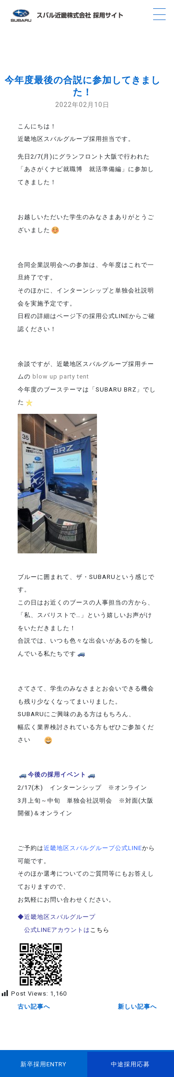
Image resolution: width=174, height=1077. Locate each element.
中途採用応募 (130, 1064)
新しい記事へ (137, 1006)
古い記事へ (34, 1006)
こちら (100, 930)
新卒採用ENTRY (43, 1064)
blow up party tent (60, 376)
